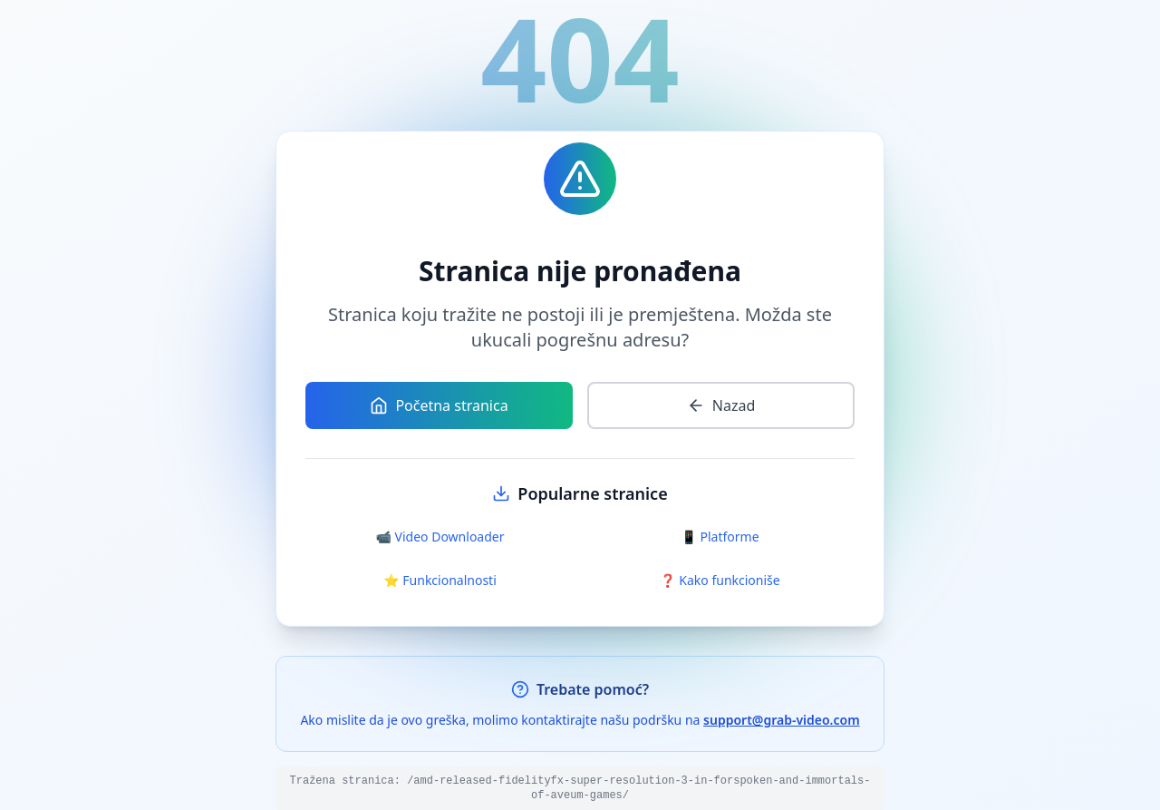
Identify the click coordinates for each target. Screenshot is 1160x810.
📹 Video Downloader (440, 536)
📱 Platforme (720, 536)
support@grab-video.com (781, 719)
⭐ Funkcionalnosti (440, 580)
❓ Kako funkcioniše (719, 580)
